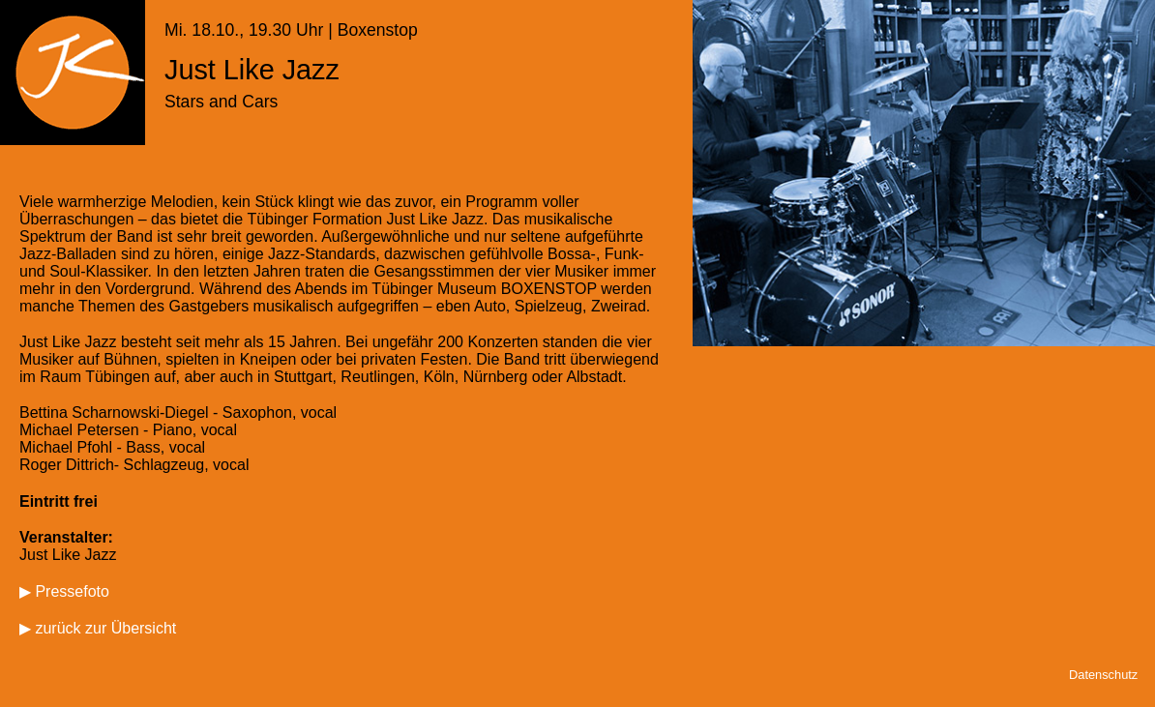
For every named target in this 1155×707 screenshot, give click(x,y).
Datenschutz (1103, 674)
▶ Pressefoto (64, 591)
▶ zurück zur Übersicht (97, 628)
